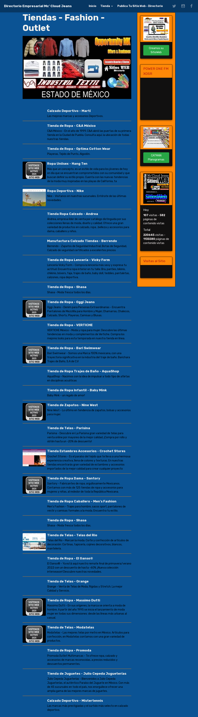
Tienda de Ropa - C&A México (71, 126)
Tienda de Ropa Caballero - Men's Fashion (81, 501)
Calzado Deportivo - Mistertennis (75, 700)
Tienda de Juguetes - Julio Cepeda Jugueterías (86, 673)
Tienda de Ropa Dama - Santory (73, 478)
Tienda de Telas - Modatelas (70, 627)
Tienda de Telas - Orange (68, 581)
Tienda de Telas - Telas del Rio (72, 535)
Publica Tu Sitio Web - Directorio (140, 6)
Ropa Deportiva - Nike (65, 191)
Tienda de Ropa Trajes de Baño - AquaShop (83, 371)
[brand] (38, 6)
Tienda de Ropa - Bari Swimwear (74, 348)
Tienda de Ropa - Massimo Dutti (73, 600)
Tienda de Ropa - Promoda (69, 650)
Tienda (105, 6)
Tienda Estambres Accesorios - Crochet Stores (86, 451)
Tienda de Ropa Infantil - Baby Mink (77, 390)
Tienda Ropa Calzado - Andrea (72, 214)
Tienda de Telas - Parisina (68, 428)
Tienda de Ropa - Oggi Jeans (71, 302)
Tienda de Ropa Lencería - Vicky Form (78, 260)
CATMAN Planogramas (156, 157)
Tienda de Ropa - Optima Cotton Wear (78, 149)
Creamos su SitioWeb (156, 50)
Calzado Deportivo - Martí (69, 111)
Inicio (92, 6)
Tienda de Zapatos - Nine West (72, 405)
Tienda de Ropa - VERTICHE (70, 325)
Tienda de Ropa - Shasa (66, 287)
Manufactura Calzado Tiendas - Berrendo (82, 241)
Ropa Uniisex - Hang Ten (67, 163)
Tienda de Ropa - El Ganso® (70, 558)
